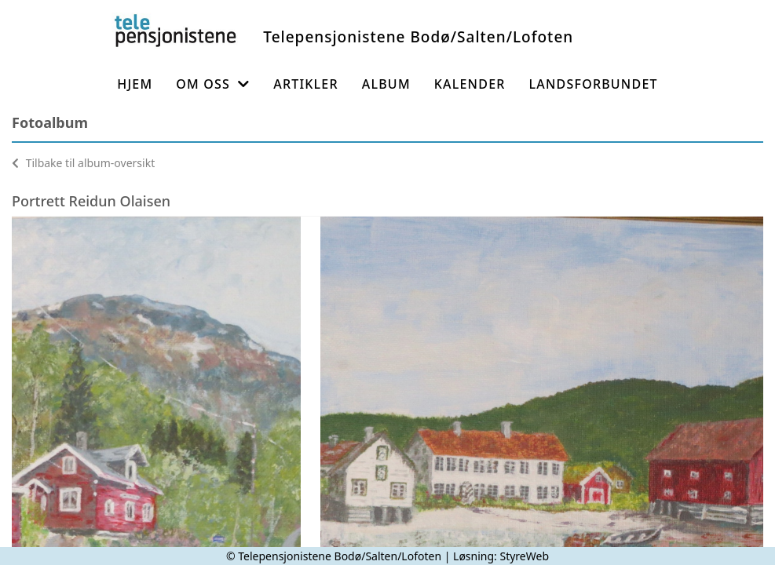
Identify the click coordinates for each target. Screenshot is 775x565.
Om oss (213, 84)
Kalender (470, 84)
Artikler (305, 84)
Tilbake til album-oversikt (83, 162)
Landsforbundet (593, 84)
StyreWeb (524, 556)
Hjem (134, 84)
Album (386, 84)
